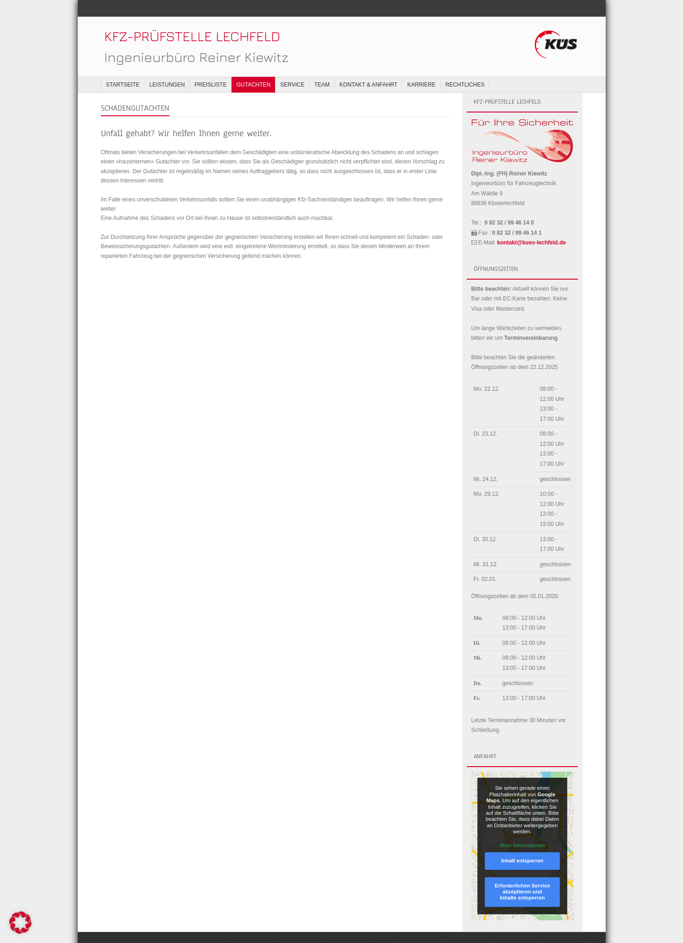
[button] (20, 922)
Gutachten (253, 68)
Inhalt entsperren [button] (522, 844)
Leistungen (167, 68)
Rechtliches (465, 68)
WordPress (225, 929)
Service (292, 68)
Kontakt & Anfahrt (368, 68)
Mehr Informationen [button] (522, 828)
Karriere (421, 68)
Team (322, 68)
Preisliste (210, 68)
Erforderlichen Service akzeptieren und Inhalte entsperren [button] (522, 875)
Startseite (123, 68)
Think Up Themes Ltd (157, 929)
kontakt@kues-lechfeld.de (531, 226)
